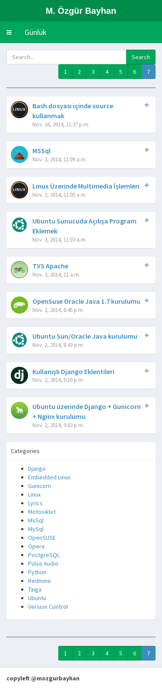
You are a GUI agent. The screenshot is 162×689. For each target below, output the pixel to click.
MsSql (36, 520)
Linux (34, 494)
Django (37, 468)
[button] (9, 32)
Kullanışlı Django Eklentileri (73, 371)
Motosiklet (42, 512)
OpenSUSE (42, 537)
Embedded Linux (49, 477)
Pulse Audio (43, 563)
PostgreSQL (44, 555)
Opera (36, 546)
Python (37, 572)
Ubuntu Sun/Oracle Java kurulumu (84, 336)
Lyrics (35, 503)
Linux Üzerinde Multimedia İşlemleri (86, 186)
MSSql (41, 150)
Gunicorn (39, 486)
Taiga (34, 589)
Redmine (39, 581)
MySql (36, 529)
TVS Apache (50, 265)
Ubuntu (37, 598)
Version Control (48, 606)
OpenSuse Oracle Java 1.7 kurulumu (86, 301)
